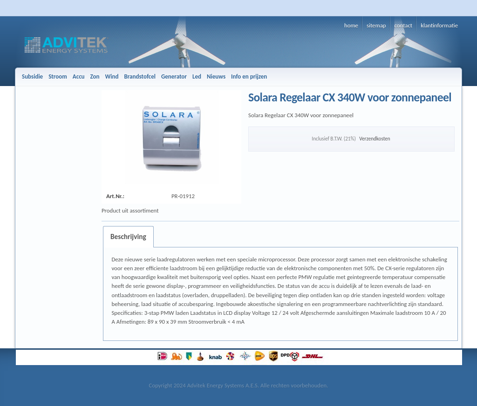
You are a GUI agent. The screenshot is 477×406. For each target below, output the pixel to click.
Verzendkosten (374, 138)
